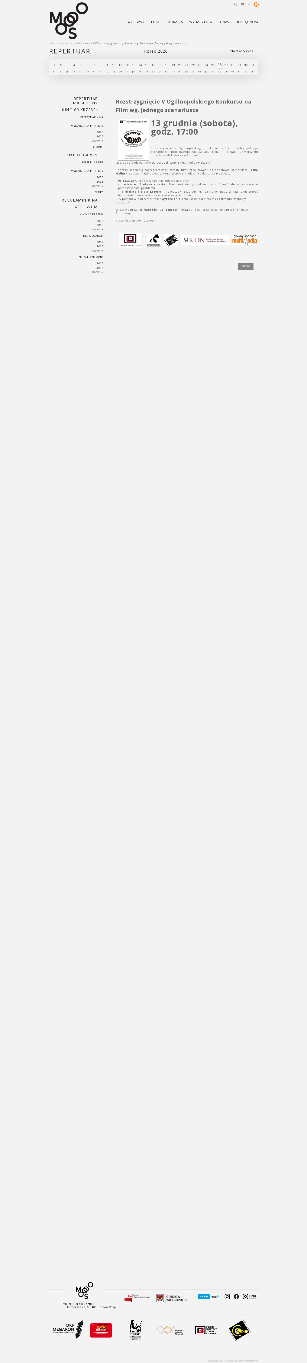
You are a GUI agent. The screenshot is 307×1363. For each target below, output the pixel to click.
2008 (96, 43)
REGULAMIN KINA (80, 200)
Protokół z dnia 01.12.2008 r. (136, 220)
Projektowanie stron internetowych (241, 1361)
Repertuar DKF (92, 162)
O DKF (99, 192)
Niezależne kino (81, 43)
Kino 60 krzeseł (80, 109)
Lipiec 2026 (156, 51)
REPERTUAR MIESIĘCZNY (85, 100)
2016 (100, 225)
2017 (100, 221)
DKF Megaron (82, 154)
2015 (100, 263)
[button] (235, 4)
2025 (100, 136)
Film (54, 43)
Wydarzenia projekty (87, 126)
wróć (246, 266)
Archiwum (64, 43)
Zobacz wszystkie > (241, 51)
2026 (100, 132)
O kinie (98, 147)
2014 (100, 267)
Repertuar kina (91, 117)
